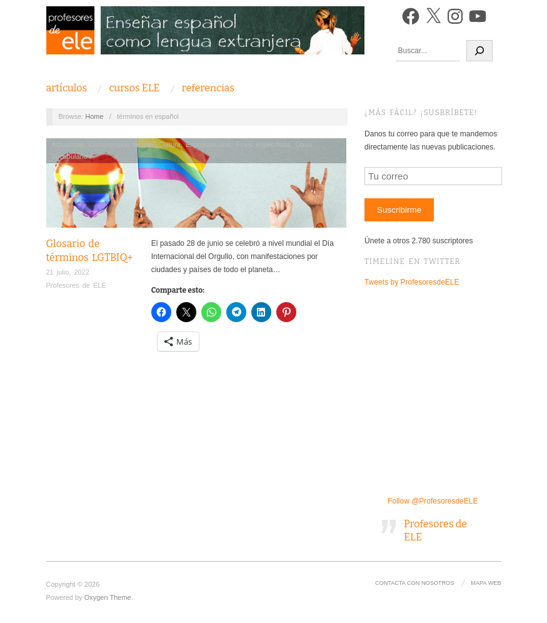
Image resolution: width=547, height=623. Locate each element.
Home (94, 116)
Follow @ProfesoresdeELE (433, 501)
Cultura (169, 144)
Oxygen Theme (107, 597)
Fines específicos (263, 144)
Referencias (208, 88)
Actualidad (67, 144)
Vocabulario (69, 156)
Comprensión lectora (121, 144)
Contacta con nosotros (414, 583)
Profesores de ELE (76, 285)
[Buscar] (479, 50)
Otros (304, 144)
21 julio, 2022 (67, 272)
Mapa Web (486, 583)
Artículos (67, 88)
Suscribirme (399, 210)
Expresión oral (208, 144)
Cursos (134, 88)
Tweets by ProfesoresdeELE (411, 282)
